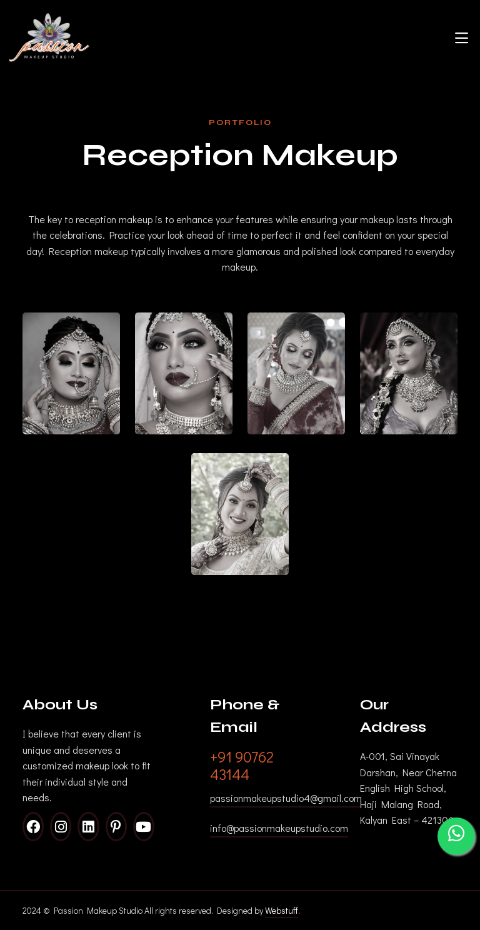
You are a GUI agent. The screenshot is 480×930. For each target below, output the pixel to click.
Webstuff (281, 910)
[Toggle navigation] (461, 38)
